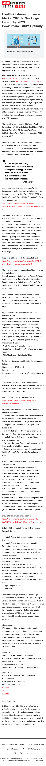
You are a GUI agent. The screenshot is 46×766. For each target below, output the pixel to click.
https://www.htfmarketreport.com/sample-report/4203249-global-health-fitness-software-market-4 (22, 206)
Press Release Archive (17, 745)
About (4, 745)
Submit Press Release (36, 745)
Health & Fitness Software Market (28, 82)
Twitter (4, 691)
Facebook (6, 688)
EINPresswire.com (10, 78)
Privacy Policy (19, 753)
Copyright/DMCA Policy (32, 749)
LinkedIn (5, 694)
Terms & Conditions (13, 749)
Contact (29, 753)
